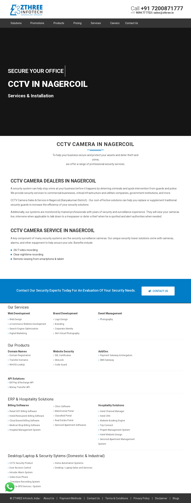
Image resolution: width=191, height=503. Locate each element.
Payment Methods (71, 497)
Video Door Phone (18, 476)
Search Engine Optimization (23, 328)
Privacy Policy (142, 497)
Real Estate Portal (63, 420)
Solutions (17, 23)
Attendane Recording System (24, 481)
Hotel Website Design (110, 434)
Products (60, 23)
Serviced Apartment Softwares (69, 425)
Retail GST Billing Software (22, 411)
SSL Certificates (62, 355)
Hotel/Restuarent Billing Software (26, 415)
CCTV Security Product (20, 462)
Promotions (38, 23)
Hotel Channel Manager (111, 411)
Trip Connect (105, 425)
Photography (105, 319)
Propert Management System (114, 429)
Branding (58, 323)
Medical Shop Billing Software (24, 425)
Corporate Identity (63, 328)
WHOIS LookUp (16, 364)
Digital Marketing (17, 333)
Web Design (15, 319)
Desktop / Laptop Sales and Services (72, 467)
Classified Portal (62, 415)
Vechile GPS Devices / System (24, 486)
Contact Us (131, 23)
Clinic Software (61, 406)
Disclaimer (161, 497)
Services (97, 23)
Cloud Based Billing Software (23, 420)
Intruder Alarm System (20, 472)
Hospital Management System (24, 429)
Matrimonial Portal (63, 411)
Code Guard (60, 364)
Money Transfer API (19, 387)
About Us (48, 497)
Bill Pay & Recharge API (20, 382)
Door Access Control (19, 467)
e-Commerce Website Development (27, 323)
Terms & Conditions (116, 497)
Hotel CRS (104, 415)
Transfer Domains (18, 360)
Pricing (78, 23)
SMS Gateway (106, 360)
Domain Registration (19, 355)
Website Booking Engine (111, 420)
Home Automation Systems (68, 462)
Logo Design (60, 319)
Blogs (176, 497)
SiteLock (58, 360)
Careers (115, 23)
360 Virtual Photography (66, 333)
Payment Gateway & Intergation (115, 355)
